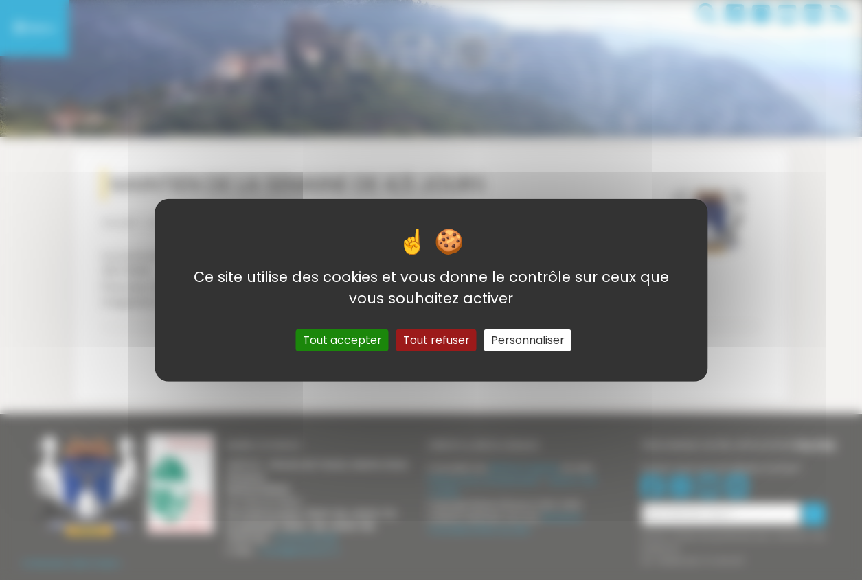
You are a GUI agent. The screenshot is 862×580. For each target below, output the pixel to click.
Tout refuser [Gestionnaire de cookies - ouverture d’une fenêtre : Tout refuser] (436, 340)
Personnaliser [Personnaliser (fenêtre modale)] (528, 340)
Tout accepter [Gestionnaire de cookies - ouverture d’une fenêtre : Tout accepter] (342, 340)
